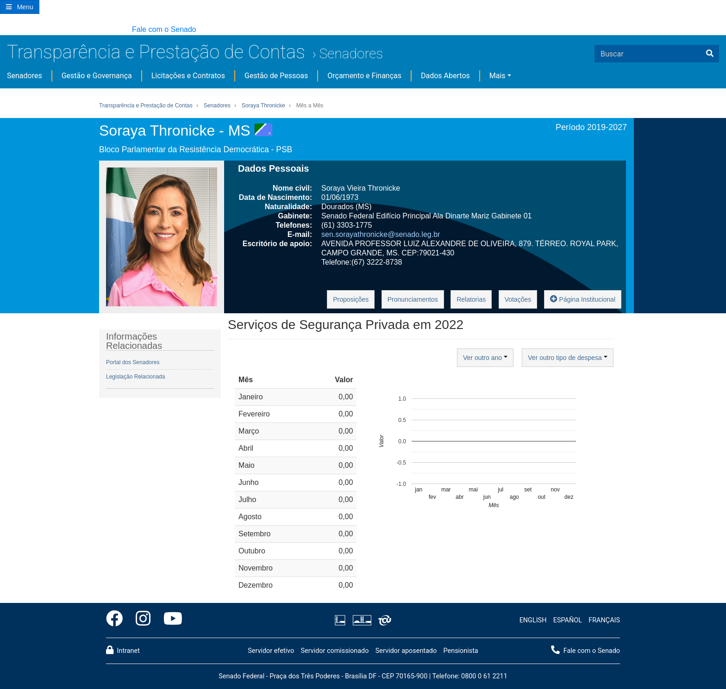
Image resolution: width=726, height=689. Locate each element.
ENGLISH (533, 620)
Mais (497, 75)
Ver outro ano (485, 357)
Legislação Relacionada (135, 376)
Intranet (123, 650)
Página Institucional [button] (582, 298)
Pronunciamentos (413, 299)
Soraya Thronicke (263, 105)
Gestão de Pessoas (276, 75)
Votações (518, 299)
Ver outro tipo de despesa (567, 357)
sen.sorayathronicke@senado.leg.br (380, 234)
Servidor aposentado (406, 651)
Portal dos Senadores (132, 362)
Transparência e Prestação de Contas (156, 52)
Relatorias (471, 299)
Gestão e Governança (97, 75)
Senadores (351, 53)
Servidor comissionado (334, 651)
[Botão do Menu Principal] (19, 7)
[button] (4, 30)
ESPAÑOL (567, 620)
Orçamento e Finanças (364, 75)
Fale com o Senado (164, 29)
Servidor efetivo (271, 651)
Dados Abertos (445, 75)
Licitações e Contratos (188, 75)
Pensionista (461, 651)
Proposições (351, 299)
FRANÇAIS (604, 620)
